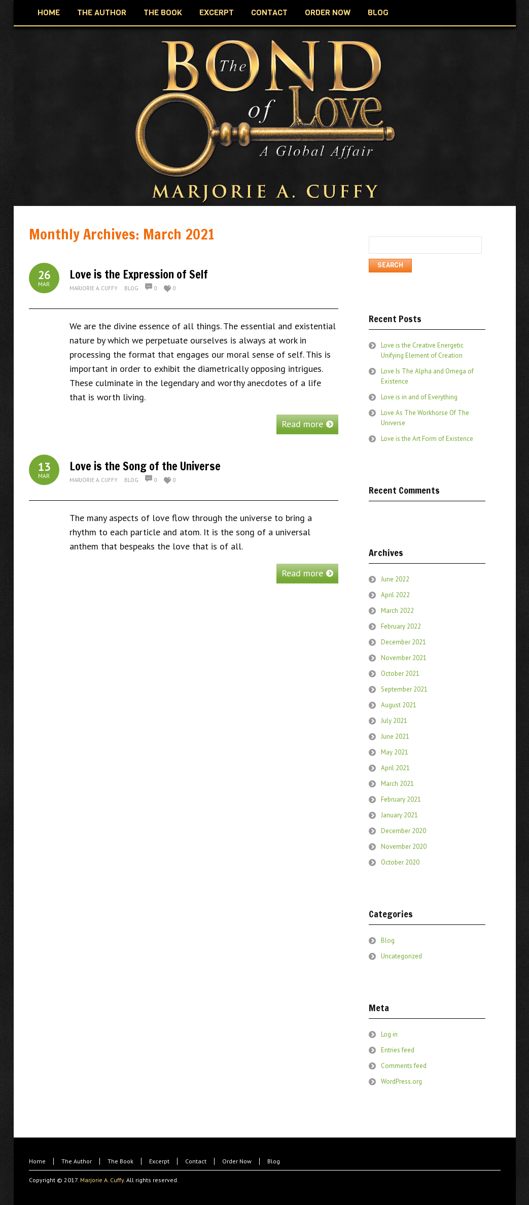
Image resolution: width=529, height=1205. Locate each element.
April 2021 (395, 768)
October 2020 (400, 862)
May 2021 (394, 752)
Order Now (237, 1161)
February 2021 (401, 799)
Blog (131, 288)
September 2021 (404, 689)
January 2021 (399, 815)
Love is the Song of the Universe (145, 466)
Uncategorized (401, 956)
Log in (389, 1034)
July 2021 (394, 720)
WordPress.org (401, 1081)
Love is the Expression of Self (138, 274)
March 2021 (397, 783)
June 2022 (395, 579)
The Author (76, 1161)
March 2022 (397, 610)
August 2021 (398, 705)
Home (37, 1161)
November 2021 (404, 657)
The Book (120, 1161)
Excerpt (159, 1161)
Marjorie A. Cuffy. (102, 1180)
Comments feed (404, 1065)
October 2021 (400, 673)
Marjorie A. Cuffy (93, 288)
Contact (195, 1161)
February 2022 (401, 626)
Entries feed (397, 1050)
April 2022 (395, 595)
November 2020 (404, 846)
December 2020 (403, 831)
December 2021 (403, 642)
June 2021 (395, 736)
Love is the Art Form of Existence (427, 438)
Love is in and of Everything (419, 397)
